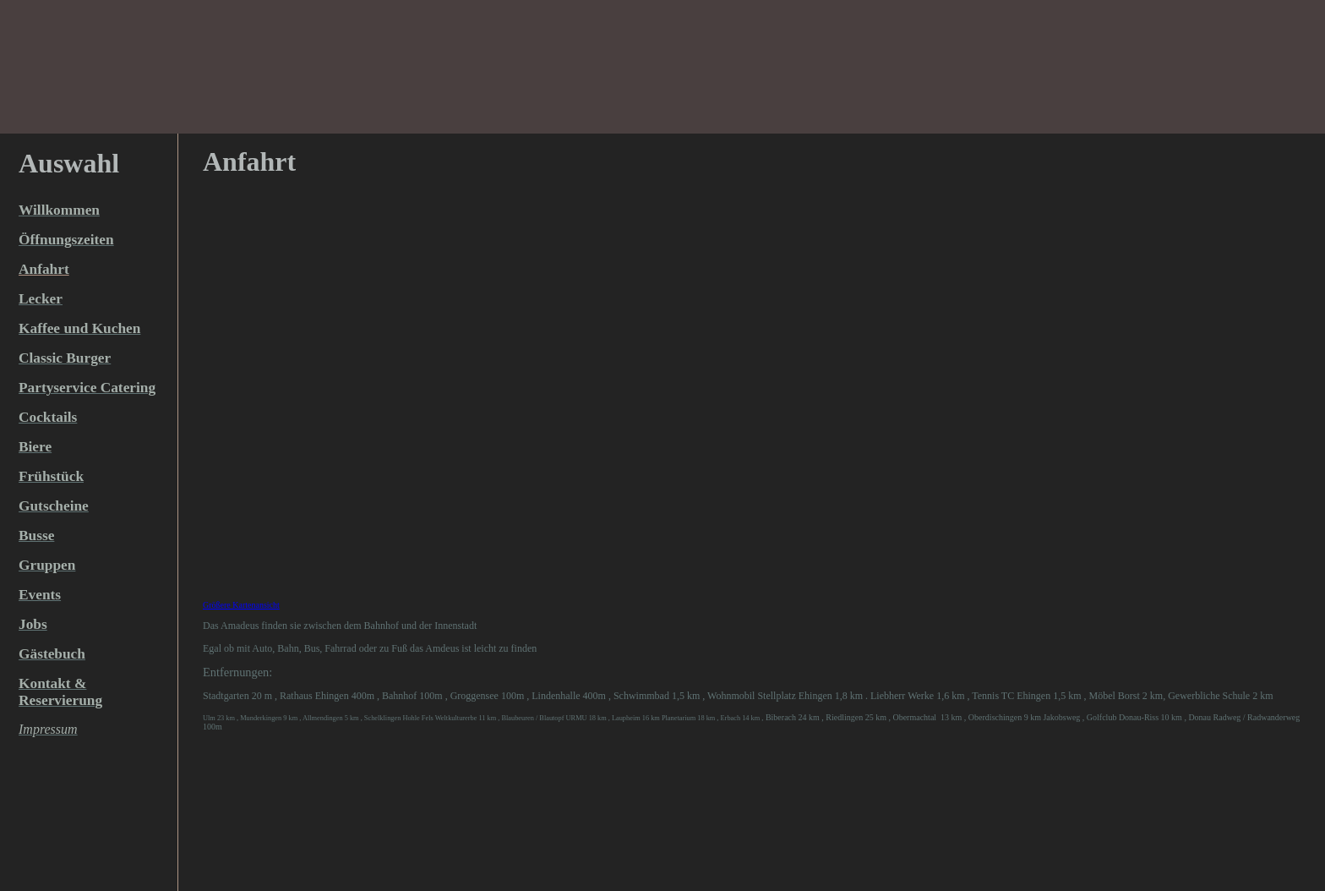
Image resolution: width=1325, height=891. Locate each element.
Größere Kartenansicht (241, 604)
